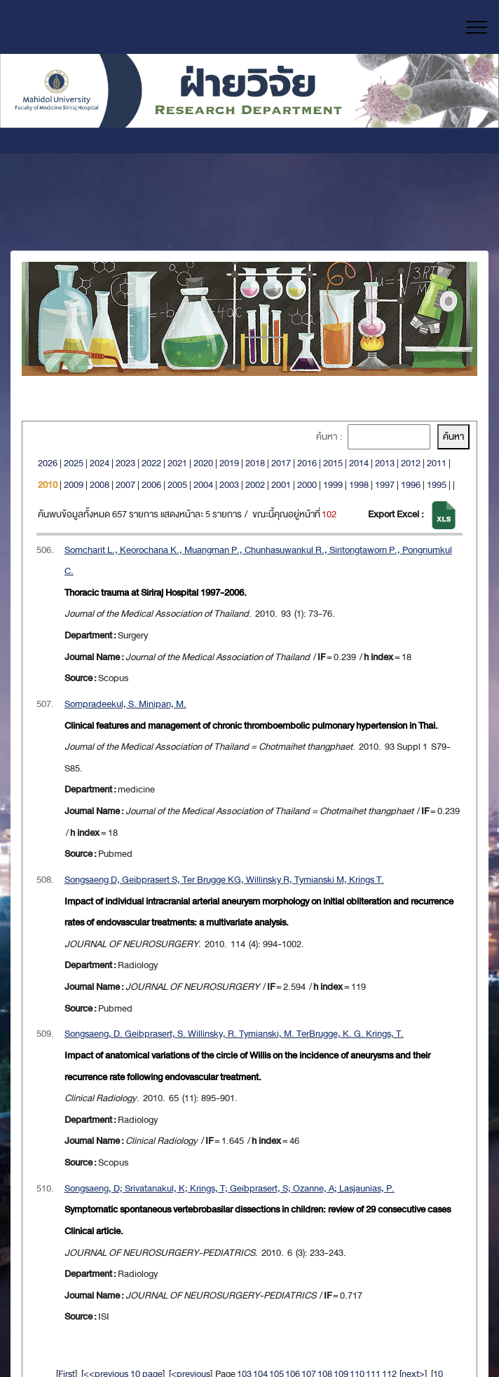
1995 (436, 485)
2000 (307, 485)
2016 (307, 463)
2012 (411, 463)
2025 (73, 463)
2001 (281, 485)
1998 (359, 485)
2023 (125, 463)
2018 (255, 463)
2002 (255, 485)
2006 (151, 485)
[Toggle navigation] (477, 27)
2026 (47, 463)
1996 (411, 485)
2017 (281, 463)
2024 (99, 463)
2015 (333, 463)
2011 (436, 463)
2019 (229, 463)
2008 (99, 485)
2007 (125, 485)
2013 (385, 463)
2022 (151, 463)
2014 (359, 463)
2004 (203, 485)
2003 (229, 485)
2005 (177, 485)
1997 (385, 485)
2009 (73, 485)
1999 (333, 485)
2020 (203, 463)
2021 (177, 463)
